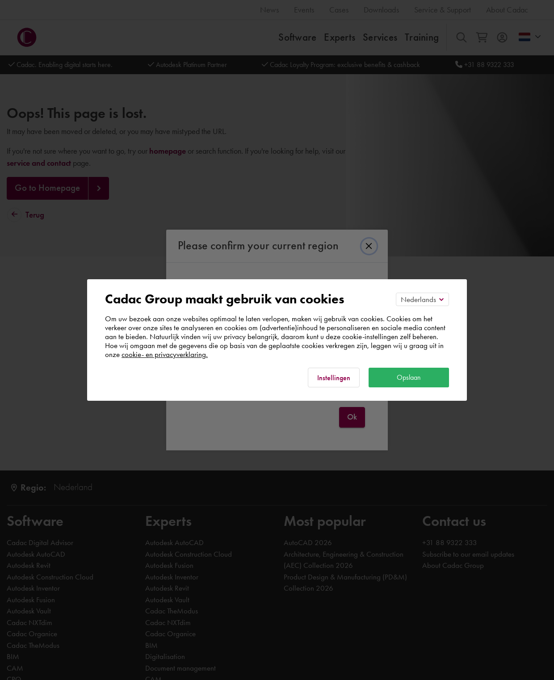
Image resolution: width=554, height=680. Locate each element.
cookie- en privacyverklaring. (165, 354)
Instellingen (333, 378)
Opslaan (409, 377)
